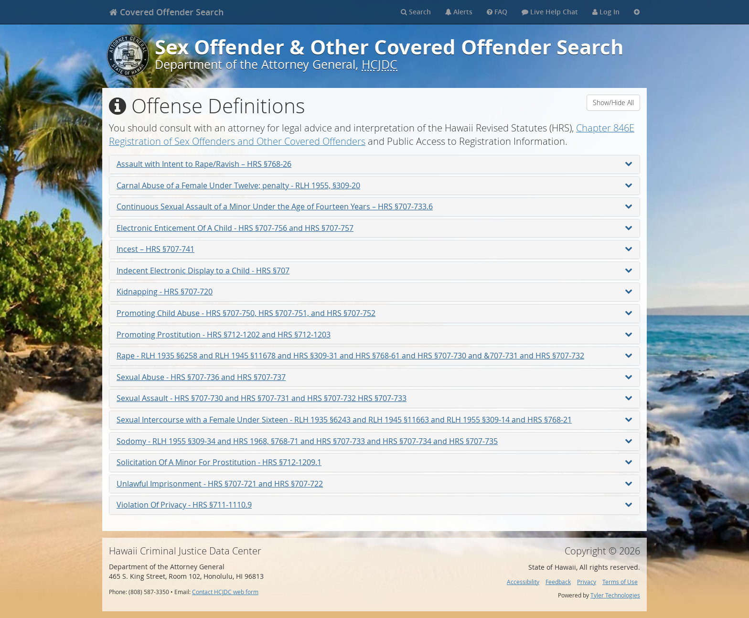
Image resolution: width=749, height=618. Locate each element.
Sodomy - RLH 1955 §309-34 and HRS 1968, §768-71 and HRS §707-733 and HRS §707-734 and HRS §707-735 (374, 441)
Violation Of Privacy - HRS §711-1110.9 (374, 504)
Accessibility (523, 581)
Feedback (558, 581)
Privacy (586, 581)
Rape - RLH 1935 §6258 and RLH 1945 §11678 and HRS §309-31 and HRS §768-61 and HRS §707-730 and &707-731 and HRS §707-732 (374, 355)
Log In (606, 11)
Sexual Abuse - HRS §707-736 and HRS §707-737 (374, 377)
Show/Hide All (613, 102)
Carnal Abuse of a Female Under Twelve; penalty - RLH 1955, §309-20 (374, 185)
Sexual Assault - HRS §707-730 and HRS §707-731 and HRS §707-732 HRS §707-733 (374, 398)
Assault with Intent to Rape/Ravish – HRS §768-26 (374, 164)
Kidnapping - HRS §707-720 (374, 291)
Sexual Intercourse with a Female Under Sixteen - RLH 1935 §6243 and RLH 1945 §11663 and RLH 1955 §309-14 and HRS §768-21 (374, 419)
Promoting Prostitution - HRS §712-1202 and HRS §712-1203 (374, 334)
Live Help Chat (550, 11)
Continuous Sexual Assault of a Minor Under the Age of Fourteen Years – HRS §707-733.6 (374, 206)
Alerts (458, 11)
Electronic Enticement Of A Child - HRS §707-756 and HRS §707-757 (374, 228)
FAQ (497, 11)
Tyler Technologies (615, 595)
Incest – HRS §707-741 (374, 249)
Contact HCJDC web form (225, 592)
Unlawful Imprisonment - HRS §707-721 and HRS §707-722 (374, 483)
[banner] (166, 12)
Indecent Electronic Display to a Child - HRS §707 (374, 270)
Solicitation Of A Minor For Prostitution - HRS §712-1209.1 (374, 462)
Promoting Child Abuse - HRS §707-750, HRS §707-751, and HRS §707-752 (374, 313)
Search (416, 11)
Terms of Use (620, 581)
